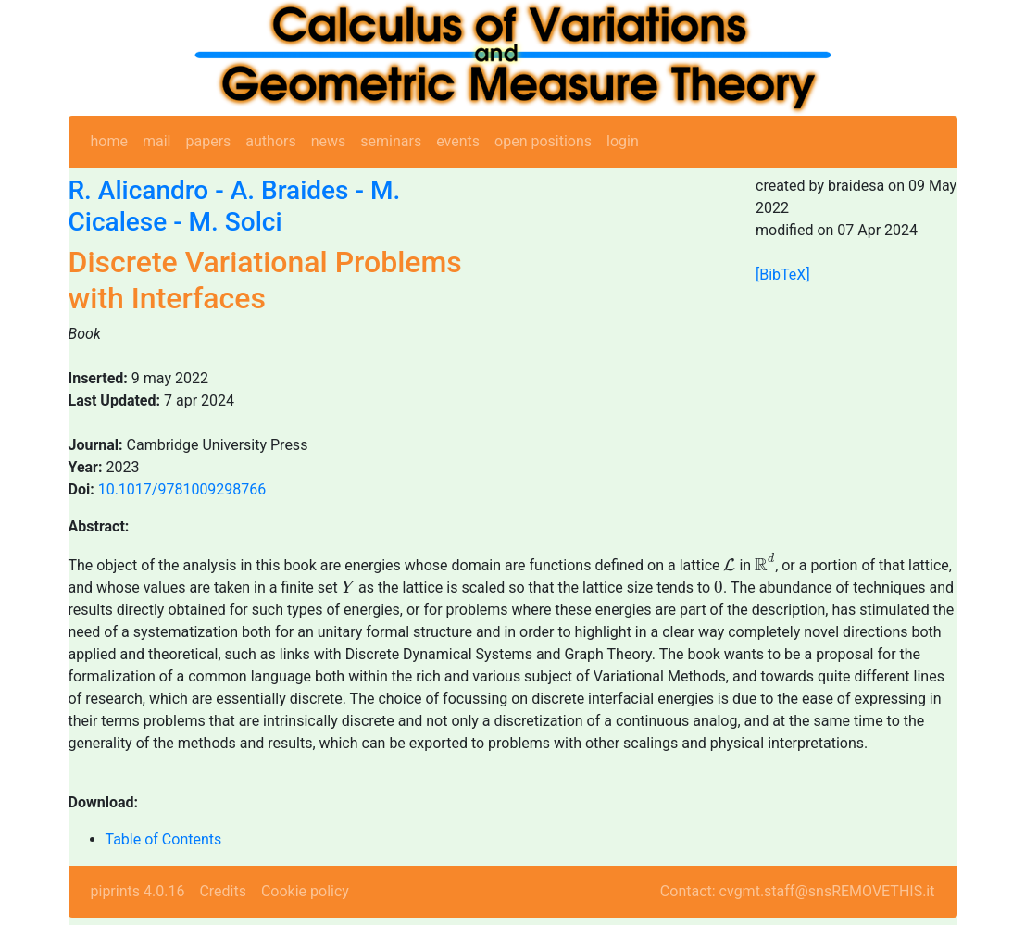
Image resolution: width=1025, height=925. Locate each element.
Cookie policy (305, 891)
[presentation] (729, 564)
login (622, 141)
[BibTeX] (783, 274)
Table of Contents (164, 839)
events (458, 141)
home (109, 141)
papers (208, 141)
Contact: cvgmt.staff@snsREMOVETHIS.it (797, 891)
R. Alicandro (139, 190)
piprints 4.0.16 (138, 891)
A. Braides (290, 190)
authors (270, 141)
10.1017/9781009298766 (182, 489)
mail (157, 141)
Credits (222, 891)
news (328, 141)
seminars (390, 141)
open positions (543, 141)
